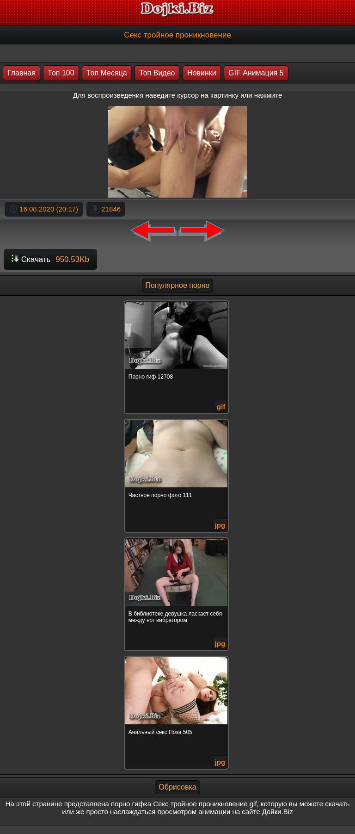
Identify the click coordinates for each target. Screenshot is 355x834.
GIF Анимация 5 (256, 73)
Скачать (50, 259)
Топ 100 (61, 73)
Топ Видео (157, 73)
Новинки (201, 73)
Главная (21, 73)
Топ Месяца (106, 73)
